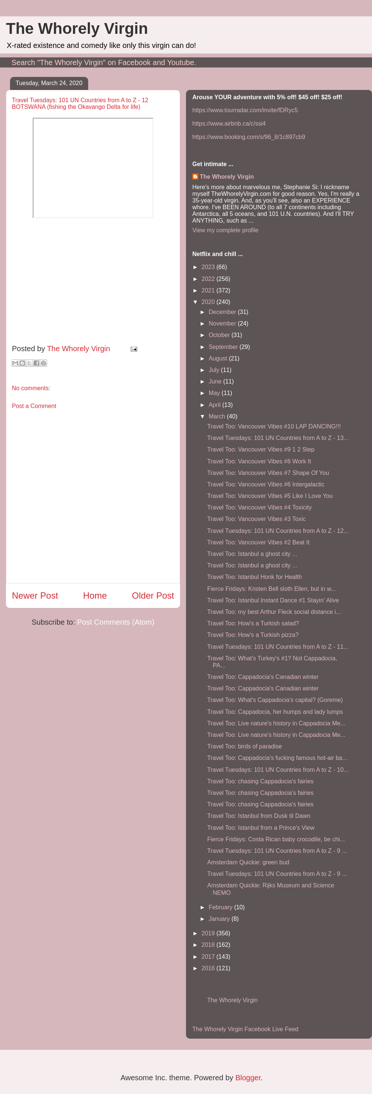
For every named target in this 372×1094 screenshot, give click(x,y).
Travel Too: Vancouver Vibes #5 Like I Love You (270, 496)
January (220, 919)
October (220, 335)
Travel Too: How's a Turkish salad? (253, 623)
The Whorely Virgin (77, 28)
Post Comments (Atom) (115, 622)
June (216, 381)
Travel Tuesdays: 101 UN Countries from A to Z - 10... (278, 770)
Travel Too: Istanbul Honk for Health (254, 577)
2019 (209, 933)
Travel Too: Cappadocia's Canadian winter (262, 677)
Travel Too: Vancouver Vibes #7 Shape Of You (268, 473)
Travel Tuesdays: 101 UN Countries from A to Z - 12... (278, 531)
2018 (209, 945)
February (221, 907)
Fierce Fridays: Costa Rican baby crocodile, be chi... (276, 839)
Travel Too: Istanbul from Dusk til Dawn (258, 816)
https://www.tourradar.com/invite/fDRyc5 (245, 110)
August (219, 358)
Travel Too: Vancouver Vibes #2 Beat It (258, 542)
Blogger (248, 1078)
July (215, 370)
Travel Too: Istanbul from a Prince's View (260, 828)
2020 (209, 302)
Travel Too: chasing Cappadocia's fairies (260, 781)
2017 (209, 957)
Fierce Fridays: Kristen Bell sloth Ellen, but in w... (271, 589)
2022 (209, 279)
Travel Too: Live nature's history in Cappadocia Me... (276, 723)
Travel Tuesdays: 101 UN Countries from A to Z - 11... (278, 647)
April (215, 405)
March (218, 416)
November (223, 323)
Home (95, 595)
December (223, 312)
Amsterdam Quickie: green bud (248, 862)
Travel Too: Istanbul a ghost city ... (252, 554)
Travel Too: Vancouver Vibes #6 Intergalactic (265, 484)
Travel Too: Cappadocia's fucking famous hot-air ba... (277, 758)
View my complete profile (225, 230)
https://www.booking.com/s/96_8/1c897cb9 (248, 137)
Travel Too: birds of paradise (244, 746)
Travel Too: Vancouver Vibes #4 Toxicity (259, 507)
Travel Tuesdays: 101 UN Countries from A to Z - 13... (278, 438)
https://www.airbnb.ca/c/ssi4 (229, 123)
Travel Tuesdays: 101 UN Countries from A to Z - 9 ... (277, 851)
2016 (209, 968)
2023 (209, 267)
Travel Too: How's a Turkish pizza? (253, 635)
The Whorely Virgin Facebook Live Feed (245, 1029)
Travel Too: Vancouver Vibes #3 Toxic (256, 519)
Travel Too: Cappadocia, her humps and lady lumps (275, 712)
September (224, 347)
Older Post (153, 595)
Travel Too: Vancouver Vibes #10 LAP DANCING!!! (274, 426)
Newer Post (35, 595)
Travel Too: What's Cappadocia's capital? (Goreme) (275, 700)
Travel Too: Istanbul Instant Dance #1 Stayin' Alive (273, 600)
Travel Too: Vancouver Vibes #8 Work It (259, 461)
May (215, 393)
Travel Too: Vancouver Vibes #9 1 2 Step (260, 449)
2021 (209, 290)
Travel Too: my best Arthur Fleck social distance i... (274, 612)
